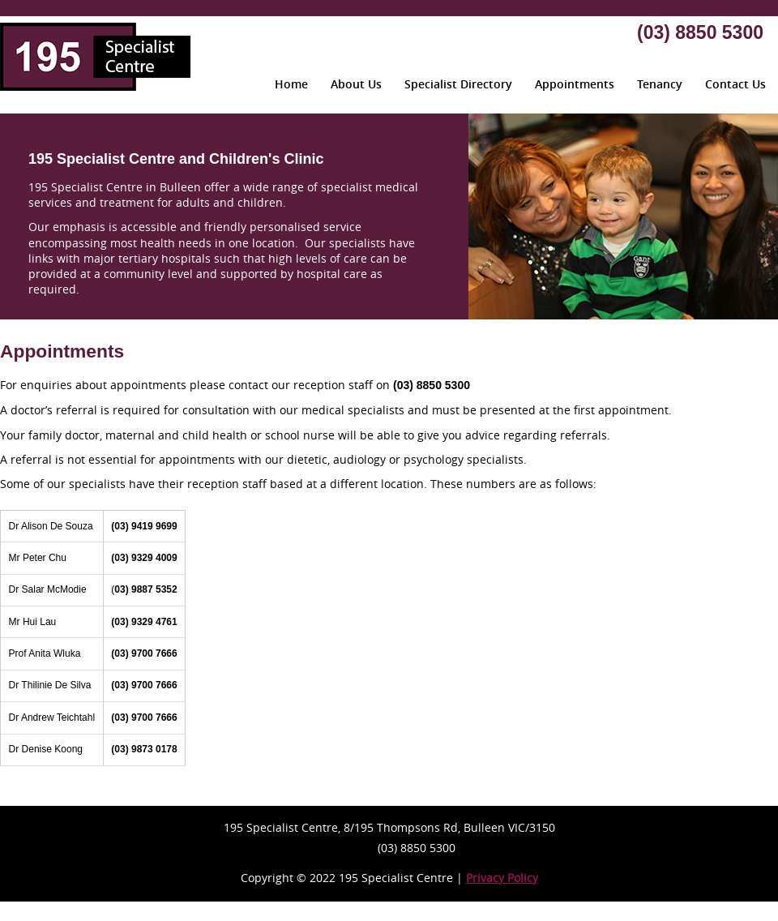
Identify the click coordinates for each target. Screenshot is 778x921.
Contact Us (735, 84)
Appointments (574, 84)
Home (291, 84)
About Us (356, 84)
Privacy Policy (502, 877)
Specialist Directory (458, 84)
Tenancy (659, 84)
